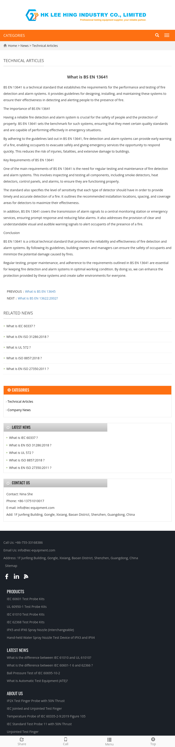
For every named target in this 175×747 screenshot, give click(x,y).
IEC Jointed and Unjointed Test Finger (34, 708)
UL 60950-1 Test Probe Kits (27, 606)
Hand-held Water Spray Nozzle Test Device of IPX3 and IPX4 (51, 637)
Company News (19, 410)
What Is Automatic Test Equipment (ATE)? (37, 681)
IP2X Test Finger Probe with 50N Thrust (36, 701)
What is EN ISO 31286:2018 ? (27, 337)
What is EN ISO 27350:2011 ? (27, 369)
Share (22, 741)
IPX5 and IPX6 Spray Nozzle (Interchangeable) (40, 630)
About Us (15, 693)
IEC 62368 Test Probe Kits (25, 622)
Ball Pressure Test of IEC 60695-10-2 (33, 673)
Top (153, 741)
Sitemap (11, 565)
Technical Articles (44, 45)
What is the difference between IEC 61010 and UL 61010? (49, 657)
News (25, 45)
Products (15, 591)
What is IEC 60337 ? (20, 326)
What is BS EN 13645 (40, 291)
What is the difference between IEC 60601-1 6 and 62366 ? (50, 665)
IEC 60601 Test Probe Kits (25, 599)
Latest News (17, 650)
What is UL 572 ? (18, 347)
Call (66, 741)
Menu (109, 741)
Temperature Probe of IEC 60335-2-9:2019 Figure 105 (46, 716)
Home (12, 45)
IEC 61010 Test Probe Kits (25, 614)
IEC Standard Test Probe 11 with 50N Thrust (39, 724)
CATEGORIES (14, 35)
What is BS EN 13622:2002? (38, 298)
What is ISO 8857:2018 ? (24, 358)
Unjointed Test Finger (23, 731)
